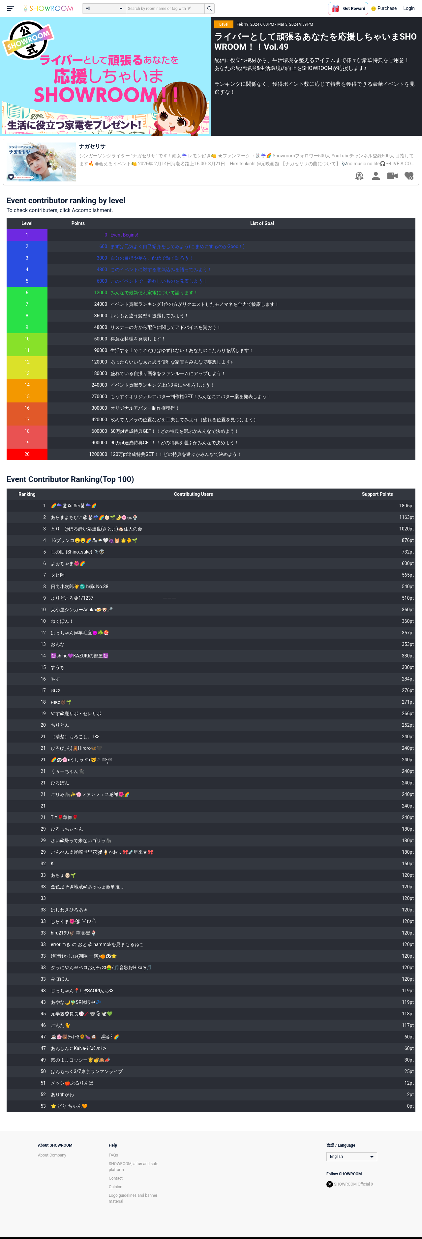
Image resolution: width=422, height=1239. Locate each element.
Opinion (115, 1187)
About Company (52, 1155)
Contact (116, 1178)
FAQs (113, 1155)
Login (409, 8)
